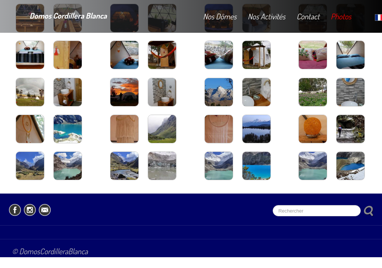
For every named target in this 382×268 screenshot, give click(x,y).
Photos (341, 16)
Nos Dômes (220, 16)
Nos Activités (266, 16)
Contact (308, 16)
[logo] (59, 14)
